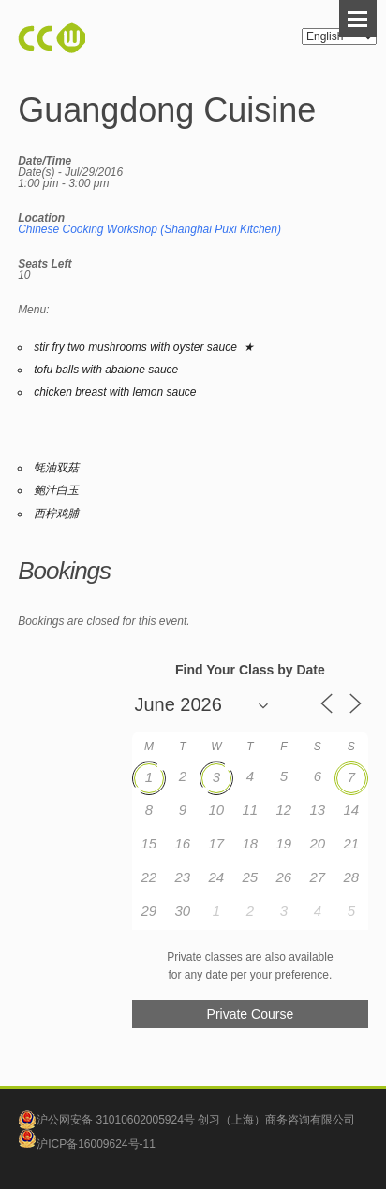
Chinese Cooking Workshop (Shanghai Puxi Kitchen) (149, 229)
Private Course (250, 1014)
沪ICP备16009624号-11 (87, 1144)
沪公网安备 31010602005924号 (116, 1119)
